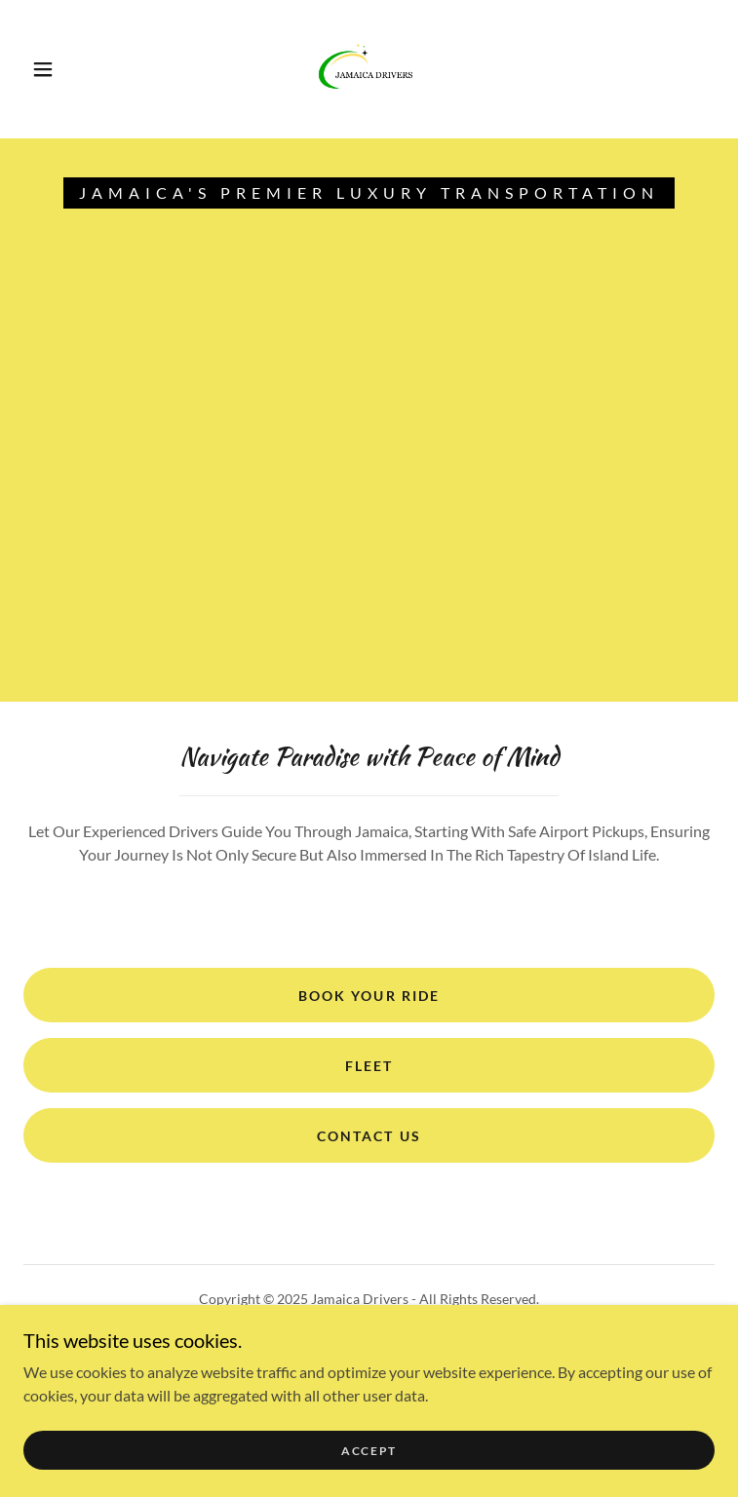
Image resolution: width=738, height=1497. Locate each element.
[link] (369, 69)
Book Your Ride (368, 995)
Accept (369, 1464)
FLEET (369, 1065)
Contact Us (368, 1136)
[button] (58, 69)
